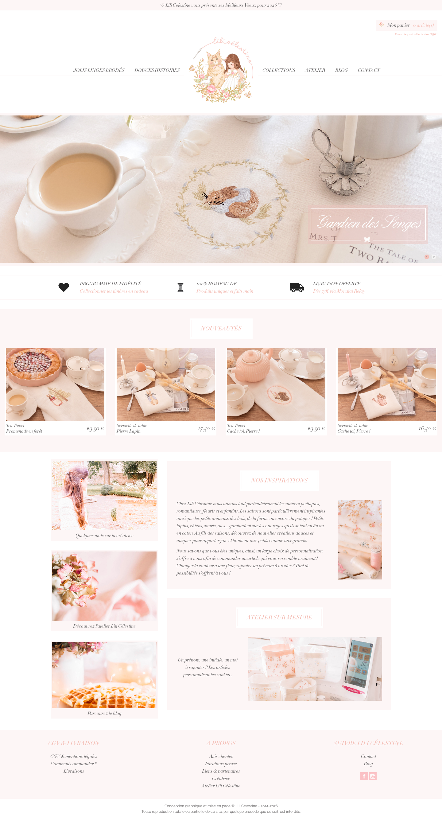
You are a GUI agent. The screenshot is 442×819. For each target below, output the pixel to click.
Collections (278, 70)
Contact (369, 70)
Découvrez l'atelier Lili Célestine (104, 609)
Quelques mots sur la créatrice (104, 519)
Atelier (315, 70)
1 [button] (427, 257)
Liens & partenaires (221, 771)
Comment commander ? (74, 763)
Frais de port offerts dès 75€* (416, 34)
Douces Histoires (157, 70)
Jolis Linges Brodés (98, 70)
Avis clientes (221, 756)
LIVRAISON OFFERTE (352, 287)
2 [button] (434, 257)
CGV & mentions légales (73, 756)
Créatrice (221, 778)
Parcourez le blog (104, 698)
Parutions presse (221, 763)
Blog (341, 70)
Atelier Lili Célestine (221, 785)
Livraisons (74, 771)
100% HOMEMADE (235, 287)
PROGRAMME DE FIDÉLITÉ (119, 287)
